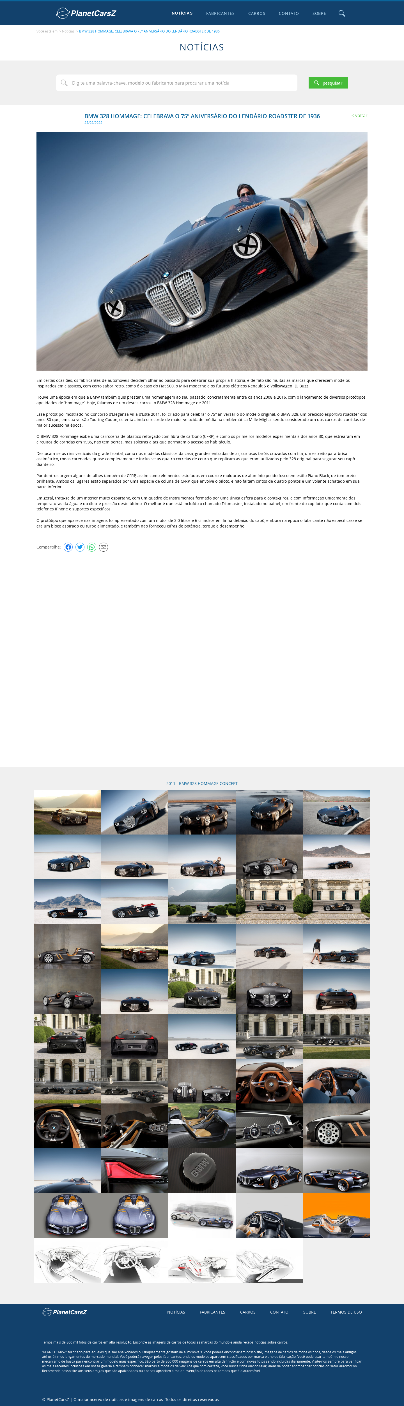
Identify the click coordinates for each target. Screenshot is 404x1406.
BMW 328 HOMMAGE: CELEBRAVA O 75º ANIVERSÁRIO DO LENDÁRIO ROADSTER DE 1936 (149, 31)
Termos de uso (346, 1311)
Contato (288, 13)
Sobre (319, 13)
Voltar (361, 115)
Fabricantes (220, 13)
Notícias (181, 13)
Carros (256, 13)
